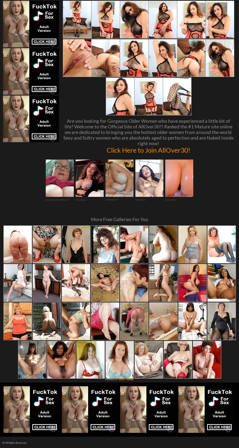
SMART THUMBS (126, 380)
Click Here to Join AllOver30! (148, 150)
